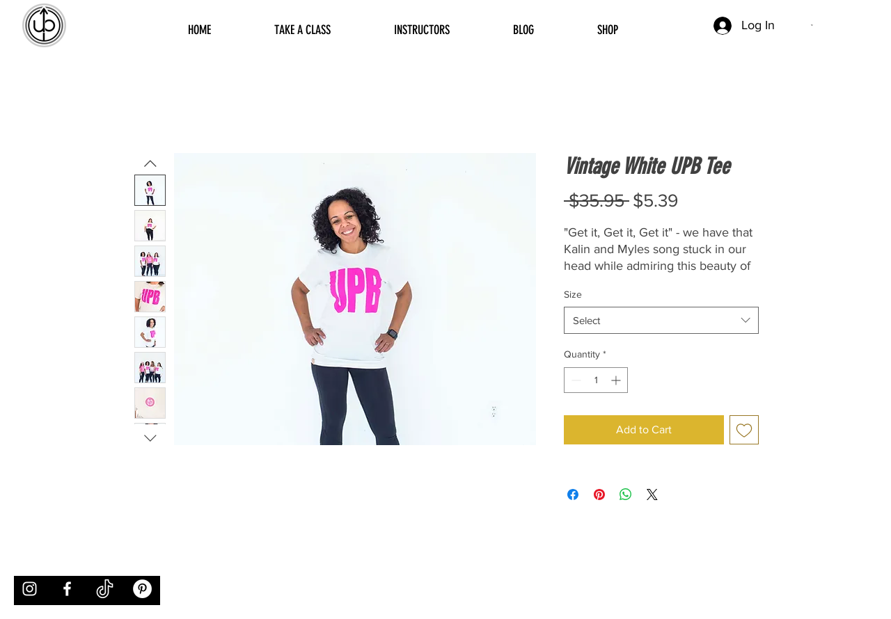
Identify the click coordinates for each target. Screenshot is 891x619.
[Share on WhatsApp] (625, 494)
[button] (812, 25)
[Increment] (617, 380)
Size (573, 294)
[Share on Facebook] (573, 494)
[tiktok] (104, 588)
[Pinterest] (142, 588)
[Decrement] (574, 380)
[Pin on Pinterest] (599, 494)
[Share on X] (652, 494)
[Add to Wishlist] (744, 429)
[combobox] (661, 320)
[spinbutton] (595, 380)
